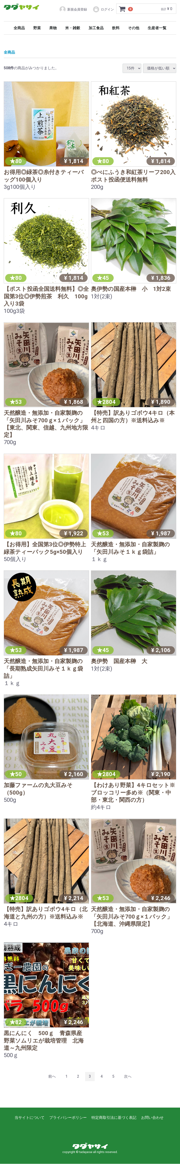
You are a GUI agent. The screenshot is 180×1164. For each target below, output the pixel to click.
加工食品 (96, 28)
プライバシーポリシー (68, 1117)
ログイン (103, 9)
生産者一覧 (157, 28)
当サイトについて (30, 1117)
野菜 (37, 28)
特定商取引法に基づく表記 (113, 1117)
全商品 (19, 28)
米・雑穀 (72, 28)
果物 (53, 28)
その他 (133, 28)
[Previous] (52, 1076)
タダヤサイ (21, 7)
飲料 (116, 28)
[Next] (127, 1076)
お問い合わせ (152, 1117)
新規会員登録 (73, 9)
